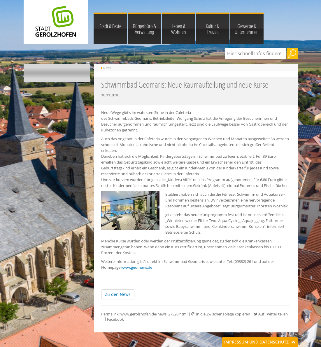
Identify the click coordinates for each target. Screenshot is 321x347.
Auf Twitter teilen (271, 314)
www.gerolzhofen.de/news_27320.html (153, 314)
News (107, 68)
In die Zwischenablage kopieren (220, 314)
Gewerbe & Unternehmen (247, 28)
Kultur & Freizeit (212, 28)
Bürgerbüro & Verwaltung (144, 28)
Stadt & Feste (110, 26)
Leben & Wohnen (178, 28)
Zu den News (118, 294)
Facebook (114, 319)
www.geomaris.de (136, 267)
